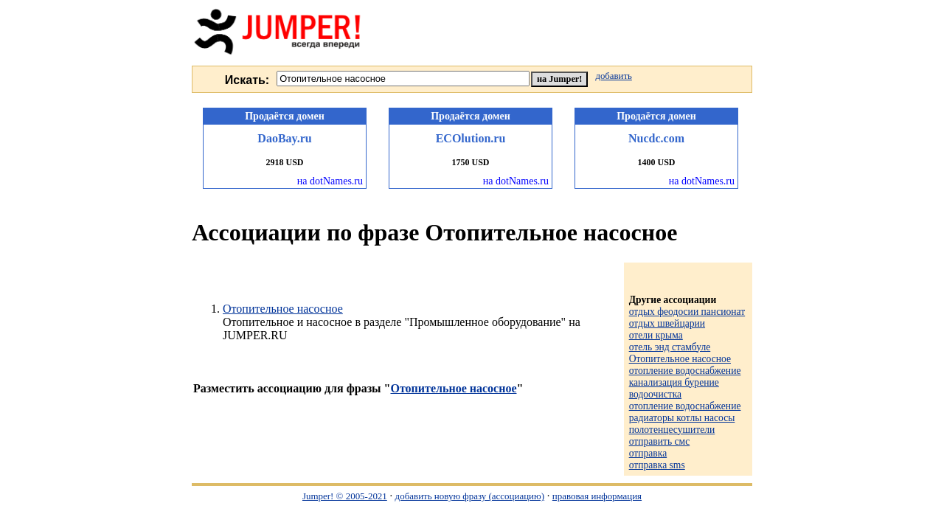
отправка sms (657, 465)
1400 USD (656, 162)
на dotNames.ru (330, 181)
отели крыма (656, 335)
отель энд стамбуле (670, 347)
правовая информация (597, 496)
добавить (613, 76)
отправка (648, 453)
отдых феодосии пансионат (687, 311)
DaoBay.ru (284, 138)
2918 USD (284, 162)
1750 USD (470, 162)
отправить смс (659, 441)
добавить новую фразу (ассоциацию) (469, 496)
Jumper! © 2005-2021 (344, 496)
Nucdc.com (656, 138)
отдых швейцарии (667, 323)
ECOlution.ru (471, 138)
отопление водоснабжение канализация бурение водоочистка (685, 382)
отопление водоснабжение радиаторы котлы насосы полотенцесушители (685, 417)
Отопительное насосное (283, 308)
